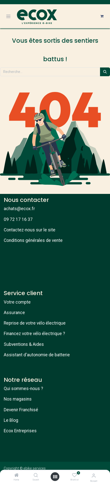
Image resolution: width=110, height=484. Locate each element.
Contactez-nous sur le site (29, 229)
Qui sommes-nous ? (23, 388)
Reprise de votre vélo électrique (35, 323)
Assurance (14, 312)
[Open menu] (55, 477)
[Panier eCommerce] (101, 16)
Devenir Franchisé (21, 409)
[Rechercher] (105, 71)
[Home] (16, 476)
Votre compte (17, 302)
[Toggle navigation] (8, 16)
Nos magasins (18, 399)
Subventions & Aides (24, 344)
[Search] (35, 476)
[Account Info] (93, 476)
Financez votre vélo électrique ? (34, 333)
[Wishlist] (74, 475)
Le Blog (11, 420)
